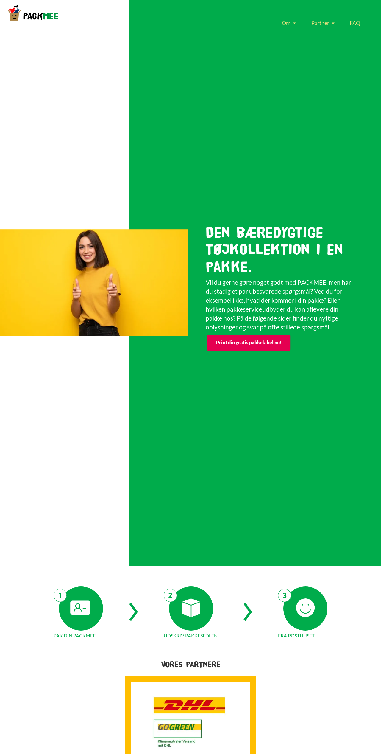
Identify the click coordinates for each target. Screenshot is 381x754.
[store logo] (32, 13)
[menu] (321, 23)
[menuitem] (287, 23)
